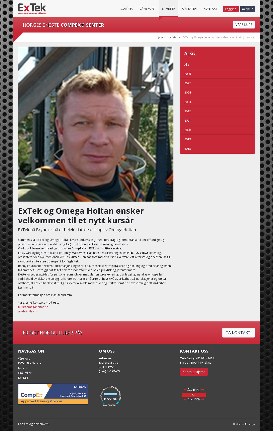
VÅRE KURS (244, 24)
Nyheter (168, 8)
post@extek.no (28, 311)
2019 (187, 139)
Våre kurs (147, 8)
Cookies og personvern (33, 424)
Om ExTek (24, 373)
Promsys (250, 424)
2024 (187, 92)
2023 (187, 102)
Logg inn (231, 9)
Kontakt (210, 8)
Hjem (160, 37)
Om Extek (189, 8)
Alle (186, 64)
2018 (187, 148)
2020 (187, 130)
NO (246, 9)
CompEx (126, 8)
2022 (187, 111)
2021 (187, 120)
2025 (187, 83)
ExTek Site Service (29, 363)
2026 (187, 74)
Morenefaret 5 (108, 362)
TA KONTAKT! (239, 332)
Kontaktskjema (194, 372)
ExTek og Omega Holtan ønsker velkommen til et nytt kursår (219, 37)
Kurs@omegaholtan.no (33, 307)
